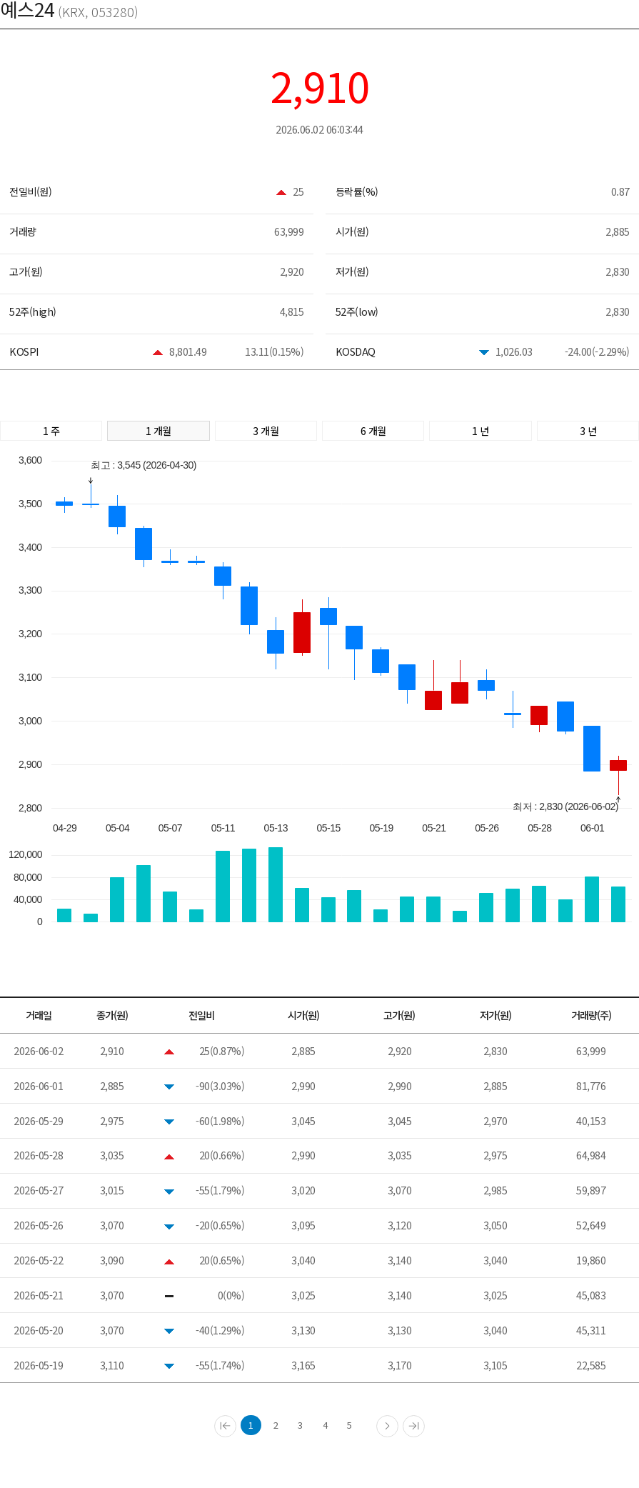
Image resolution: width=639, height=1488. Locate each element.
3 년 (588, 431)
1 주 (51, 431)
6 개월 (373, 431)
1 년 (480, 431)
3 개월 (265, 431)
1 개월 (158, 431)
